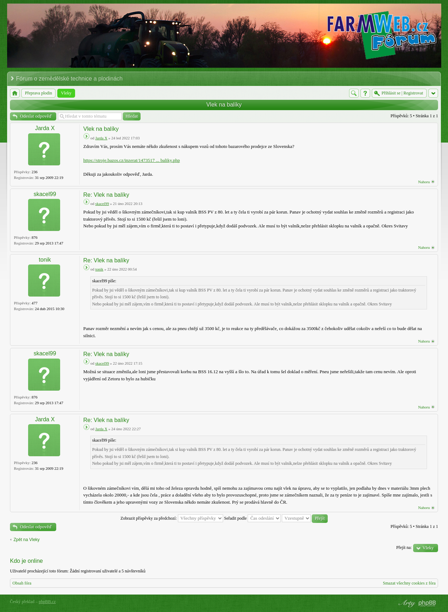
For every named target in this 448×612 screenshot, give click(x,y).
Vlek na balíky (224, 105)
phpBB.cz (47, 601)
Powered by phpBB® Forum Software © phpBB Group (427, 603)
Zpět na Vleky (26, 540)
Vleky (428, 547)
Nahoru (424, 182)
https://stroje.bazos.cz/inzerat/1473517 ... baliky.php (131, 160)
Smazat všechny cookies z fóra (409, 583)
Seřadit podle (252, 518)
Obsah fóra (21, 583)
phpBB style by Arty (406, 603)
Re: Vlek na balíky (106, 195)
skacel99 (44, 194)
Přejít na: (404, 547)
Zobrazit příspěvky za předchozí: (171, 518)
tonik (45, 260)
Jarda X (44, 128)
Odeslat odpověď (36, 116)
